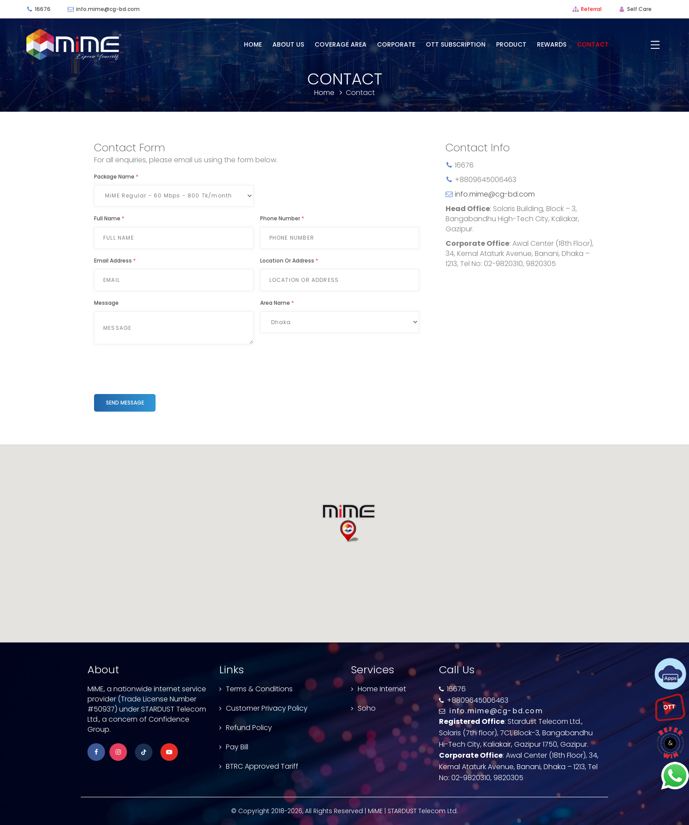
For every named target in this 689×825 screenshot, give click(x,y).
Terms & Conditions (259, 689)
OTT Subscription (456, 44)
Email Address (115, 260)
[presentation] (161, 368)
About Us (288, 44)
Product (511, 44)
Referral (591, 9)
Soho (367, 708)
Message (106, 303)
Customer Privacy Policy (267, 708)
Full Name (109, 218)
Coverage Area (340, 44)
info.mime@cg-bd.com (108, 9)
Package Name (116, 176)
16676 (43, 9)
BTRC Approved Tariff (262, 766)
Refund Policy (249, 728)
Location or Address (289, 260)
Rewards (551, 44)
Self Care (639, 9)
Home (253, 44)
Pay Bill (237, 747)
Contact (593, 44)
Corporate (396, 44)
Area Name (277, 303)
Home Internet (382, 689)
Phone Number (282, 218)
